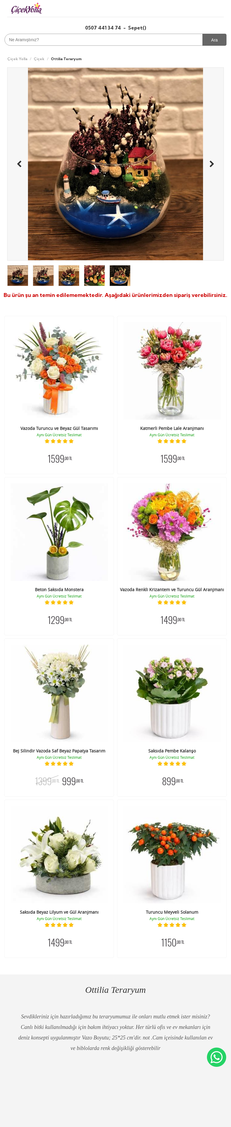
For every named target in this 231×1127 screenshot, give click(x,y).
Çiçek (39, 59)
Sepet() (137, 28)
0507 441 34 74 (103, 28)
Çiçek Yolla (17, 59)
